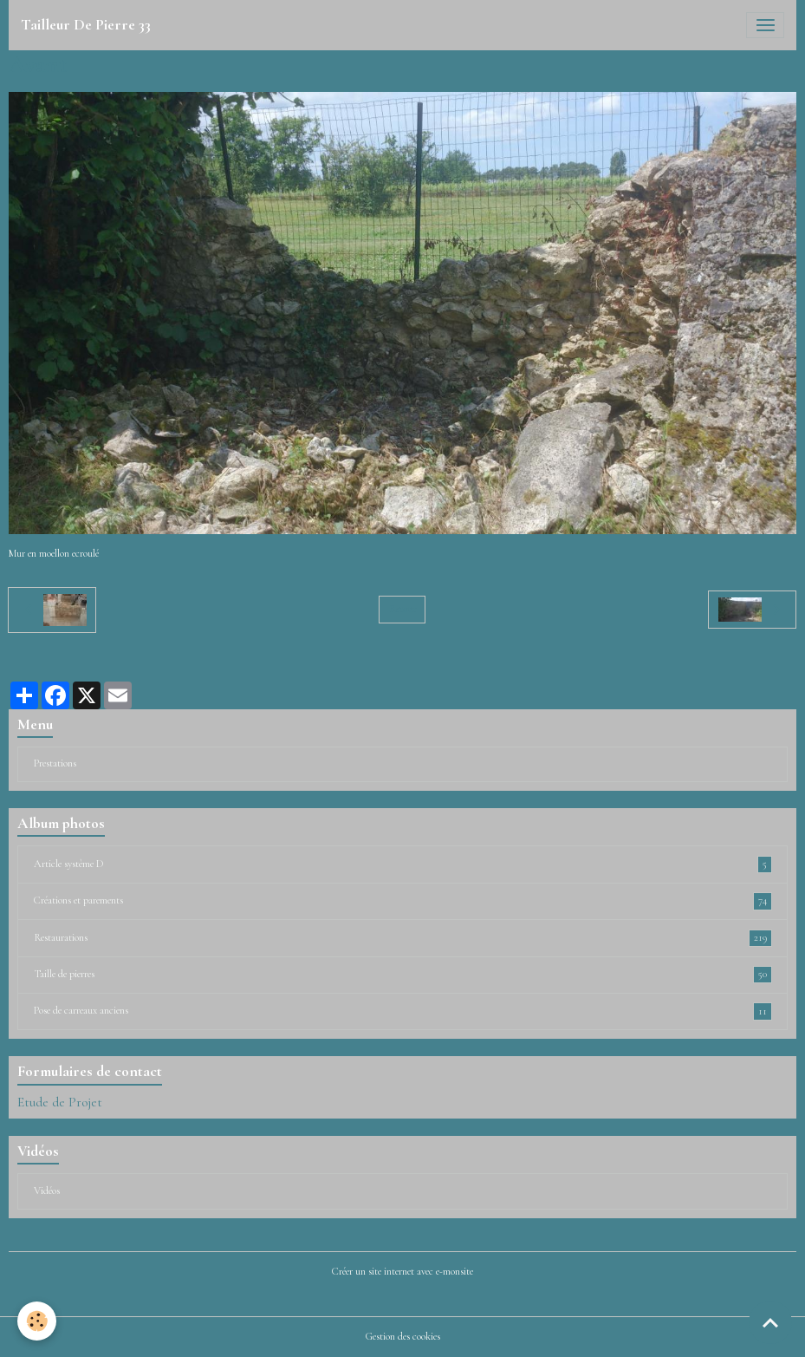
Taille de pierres (403, 974)
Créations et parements (403, 901)
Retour (402, 609)
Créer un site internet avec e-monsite (402, 1271)
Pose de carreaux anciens (403, 1011)
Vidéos (47, 1190)
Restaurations (403, 938)
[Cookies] (36, 1321)
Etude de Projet (59, 1102)
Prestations (55, 763)
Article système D (403, 864)
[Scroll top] (770, 1322)
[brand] (86, 25)
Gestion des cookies (403, 1336)
